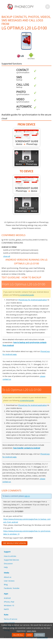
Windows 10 (9, 605)
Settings (39, 635)
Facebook (8, 588)
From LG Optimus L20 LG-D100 (26, 137)
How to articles (10, 556)
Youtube (16, 588)
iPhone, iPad (9, 602)
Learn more (31, 631)
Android (7, 598)
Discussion (8, 563)
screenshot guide (27, 295)
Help (6, 567)
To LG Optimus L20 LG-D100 (26, 184)
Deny (29, 635)
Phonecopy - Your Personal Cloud (21, 6)
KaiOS (6, 609)
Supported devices (11, 560)
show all (6, 256)
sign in (27, 496)
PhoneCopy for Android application (32, 300)
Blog (6, 584)
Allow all (18, 635)
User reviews (9, 581)
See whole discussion (14, 543)
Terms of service (10, 619)
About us (7, 577)
